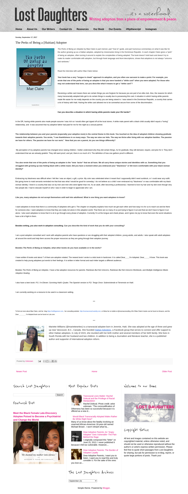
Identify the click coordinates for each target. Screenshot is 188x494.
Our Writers (48, 29)
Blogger (106, 488)
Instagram (151, 29)
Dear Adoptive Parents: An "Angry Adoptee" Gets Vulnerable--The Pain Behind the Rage (99, 434)
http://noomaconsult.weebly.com (90, 311)
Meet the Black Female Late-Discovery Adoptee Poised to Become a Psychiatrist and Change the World (37, 416)
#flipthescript (133, 29)
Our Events (115, 29)
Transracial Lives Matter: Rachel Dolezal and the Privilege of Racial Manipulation (99, 398)
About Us (32, 29)
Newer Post (21, 371)
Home (19, 29)
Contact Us (65, 29)
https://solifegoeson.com (55, 311)
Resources (83, 29)
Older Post (167, 371)
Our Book (98, 29)
